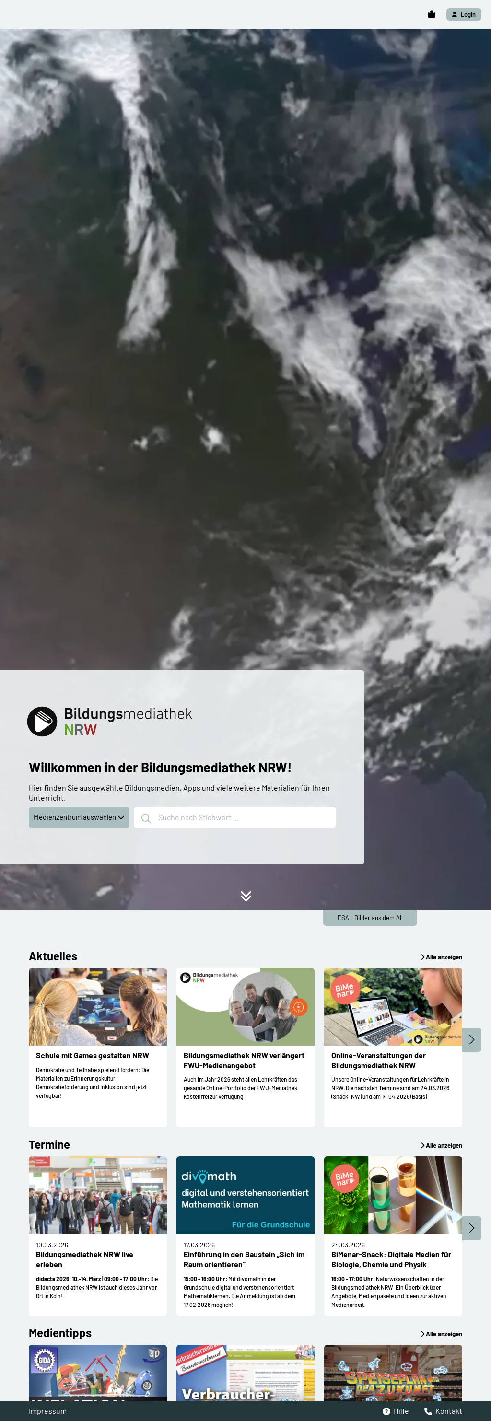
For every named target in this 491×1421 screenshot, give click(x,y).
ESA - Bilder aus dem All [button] (370, 917)
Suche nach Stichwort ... (190, 818)
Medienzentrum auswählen (79, 817)
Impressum (48, 1410)
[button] (431, 14)
